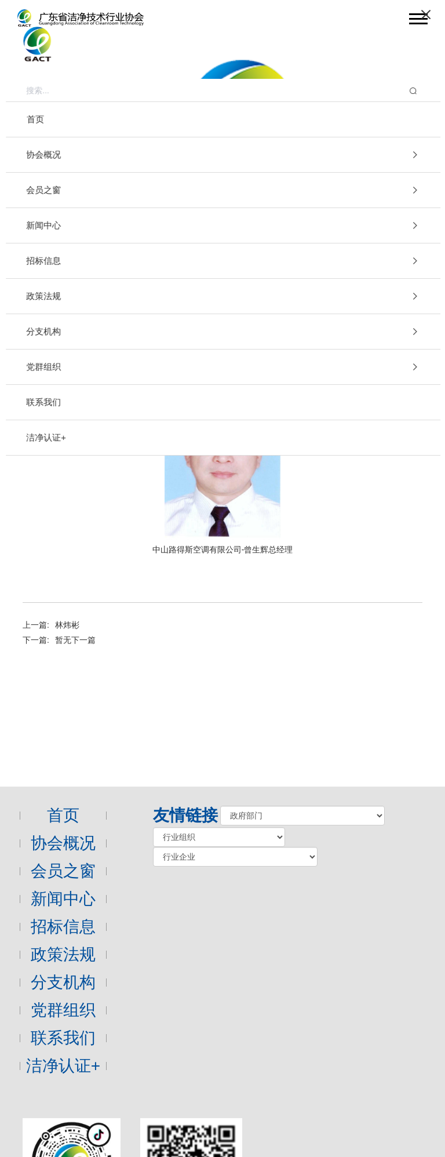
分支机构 (63, 982)
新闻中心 (63, 899)
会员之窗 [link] (348, 240)
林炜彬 (67, 625)
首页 (63, 815)
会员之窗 (80, 213)
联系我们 (63, 1038)
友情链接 (185, 815)
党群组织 (63, 1010)
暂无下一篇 (75, 640)
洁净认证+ (63, 1066)
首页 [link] (306, 240)
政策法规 (63, 954)
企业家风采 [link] (402, 240)
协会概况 (63, 843)
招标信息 (63, 927)
